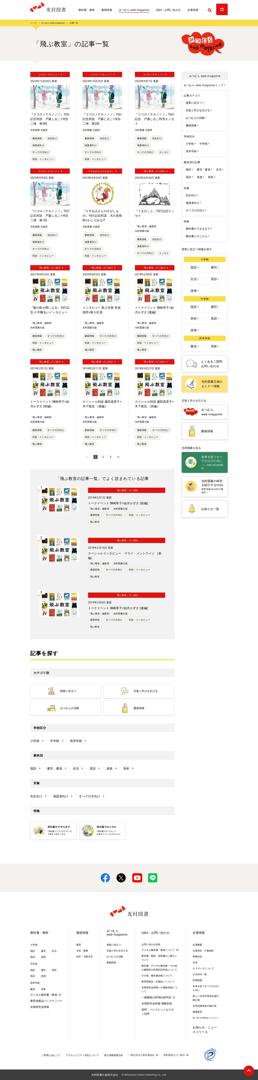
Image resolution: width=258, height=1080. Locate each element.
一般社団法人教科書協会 (141, 1054)
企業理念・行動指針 (203, 950)
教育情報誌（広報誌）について (158, 981)
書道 (194, 346)
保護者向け (38, 145)
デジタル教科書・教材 (43, 995)
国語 (189, 169)
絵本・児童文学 (84, 956)
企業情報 (192, 10)
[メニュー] (222, 9)
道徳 (200, 177)
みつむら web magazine (134, 10)
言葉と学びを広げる (198, 110)
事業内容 (197, 956)
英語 (189, 177)
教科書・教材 (86, 10)
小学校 (190, 143)
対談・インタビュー (43, 159)
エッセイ (164, 152)
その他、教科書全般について (157, 975)
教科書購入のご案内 (174, 1054)
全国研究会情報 (39, 1007)
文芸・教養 (82, 950)
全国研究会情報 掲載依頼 (157, 1003)
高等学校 (191, 151)
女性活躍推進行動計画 (204, 1005)
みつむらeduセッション (205, 1017)
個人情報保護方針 (113, 1055)
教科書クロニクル (197, 236)
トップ (33, 23)
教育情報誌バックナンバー (46, 1001)
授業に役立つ (194, 102)
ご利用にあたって (50, 1055)
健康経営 (197, 1011)
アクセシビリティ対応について (82, 1055)
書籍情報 (106, 10)
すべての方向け (40, 152)
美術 (211, 177)
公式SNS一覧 (200, 974)
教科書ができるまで (198, 228)
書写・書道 (204, 169)
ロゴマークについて (203, 968)
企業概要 (197, 944)
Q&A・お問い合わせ (168, 10)
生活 (219, 169)
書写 (214, 267)
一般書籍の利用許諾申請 (156, 997)
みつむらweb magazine (117, 932)
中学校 (204, 143)
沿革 (195, 962)
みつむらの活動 (195, 117)
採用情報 (197, 980)
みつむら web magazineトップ (204, 85)
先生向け (52, 138)
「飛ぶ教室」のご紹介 (126, 490)
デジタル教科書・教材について (158, 949)
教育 (78, 944)
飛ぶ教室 (37, 349)
